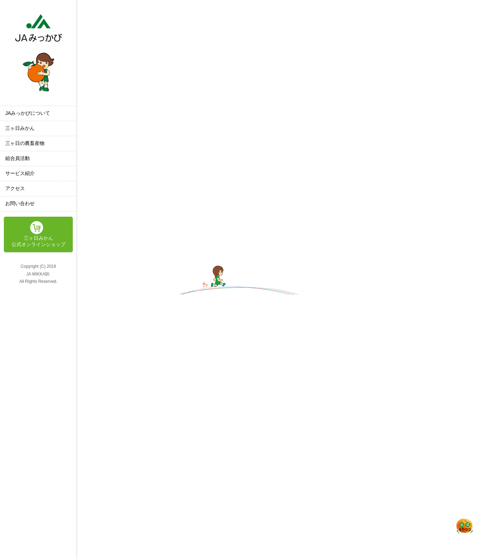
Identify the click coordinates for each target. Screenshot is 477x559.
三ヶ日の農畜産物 (24, 143)
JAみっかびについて (27, 113)
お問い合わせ (20, 203)
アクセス (15, 188)
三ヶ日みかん (20, 128)
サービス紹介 (20, 173)
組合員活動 (17, 158)
